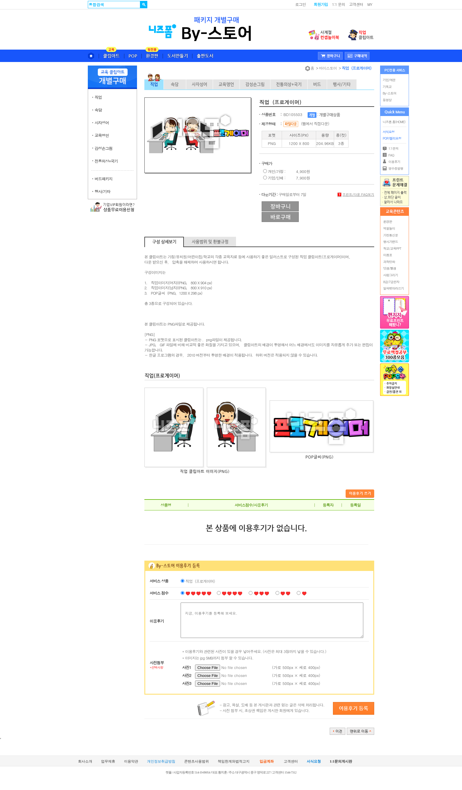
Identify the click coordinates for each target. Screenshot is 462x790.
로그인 (300, 4)
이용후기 (391, 161)
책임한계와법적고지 (234, 761)
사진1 (186, 667)
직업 (98, 97)
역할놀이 (389, 228)
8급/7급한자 (391, 282)
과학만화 (389, 261)
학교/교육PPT (392, 248)
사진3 (186, 683)
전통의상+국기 (106, 161)
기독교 (387, 86)
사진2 (186, 675)
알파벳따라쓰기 (393, 288)
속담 (98, 110)
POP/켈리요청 (392, 138)
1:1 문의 (338, 4)
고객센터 (356, 4)
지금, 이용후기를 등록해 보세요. (272, 620)
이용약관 (131, 761)
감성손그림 (103, 148)
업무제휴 (108, 761)
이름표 (387, 255)
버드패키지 (103, 179)
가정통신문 (390, 235)
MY (369, 4)
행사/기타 (102, 191)
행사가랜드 (390, 241)
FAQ (388, 155)
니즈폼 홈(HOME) (394, 122)
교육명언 (102, 135)
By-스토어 (389, 93)
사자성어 (102, 122)
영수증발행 (393, 168)
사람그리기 (390, 275)
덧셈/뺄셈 (389, 268)
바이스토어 (328, 68)
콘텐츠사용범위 (196, 761)
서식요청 (389, 132)
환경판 (387, 221)
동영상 (387, 100)
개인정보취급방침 (161, 761)
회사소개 (85, 761)
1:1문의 (390, 148)
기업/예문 (389, 80)
